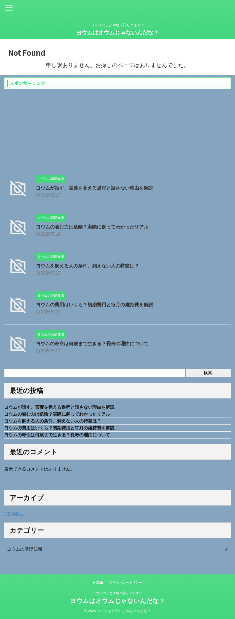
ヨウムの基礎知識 (24, 551)
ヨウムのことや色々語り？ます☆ (117, 593)
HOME (98, 583)
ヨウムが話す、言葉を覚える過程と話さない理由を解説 (98, 188)
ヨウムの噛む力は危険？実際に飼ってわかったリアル (95, 227)
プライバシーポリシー (125, 583)
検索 (208, 372)
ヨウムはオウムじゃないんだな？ (117, 33)
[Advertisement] (117, 130)
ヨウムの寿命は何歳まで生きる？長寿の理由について (95, 343)
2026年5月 (14, 516)
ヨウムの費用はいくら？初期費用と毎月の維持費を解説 (98, 304)
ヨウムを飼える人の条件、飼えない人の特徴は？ (90, 266)
